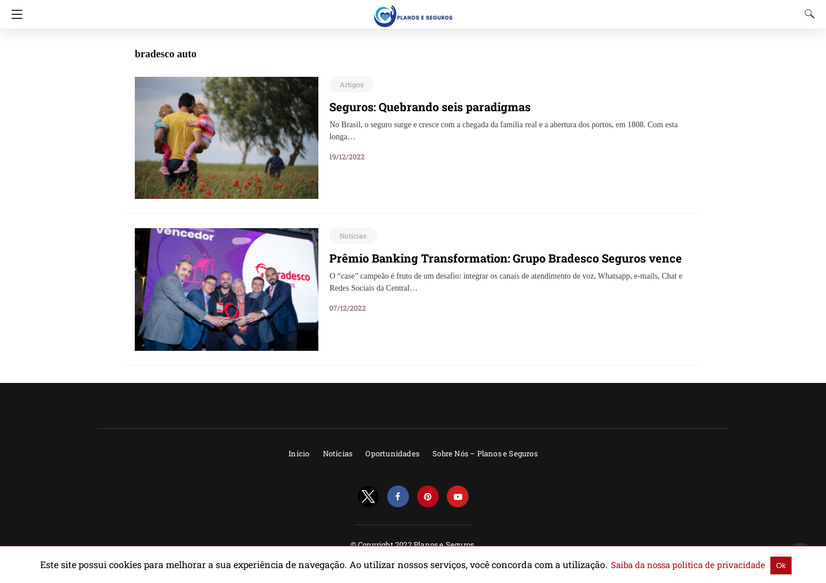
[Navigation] (14, 14)
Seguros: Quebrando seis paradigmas (420, 106)
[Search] (807, 13)
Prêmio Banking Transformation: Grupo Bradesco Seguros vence (489, 258)
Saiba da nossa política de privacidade (647, 564)
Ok (727, 565)
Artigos (350, 84)
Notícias (351, 236)
